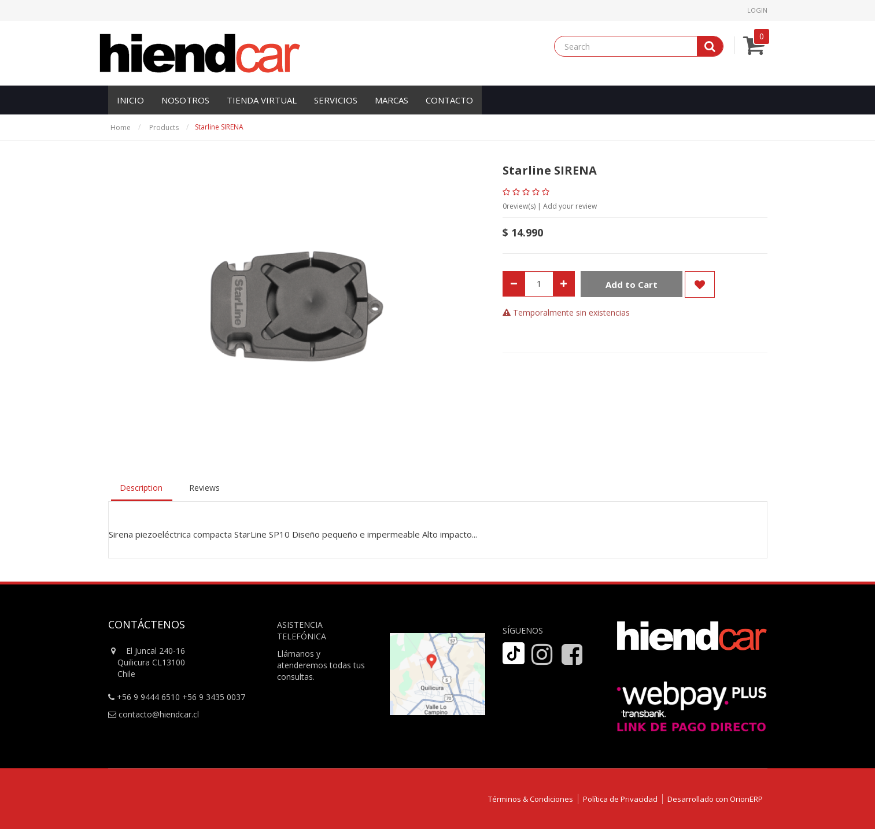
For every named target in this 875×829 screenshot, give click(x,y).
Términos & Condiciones (530, 799)
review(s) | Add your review (550, 206)
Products (164, 127)
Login (757, 10)
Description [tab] (141, 487)
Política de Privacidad (620, 799)
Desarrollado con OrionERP (715, 799)
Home (120, 127)
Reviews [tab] (204, 487)
